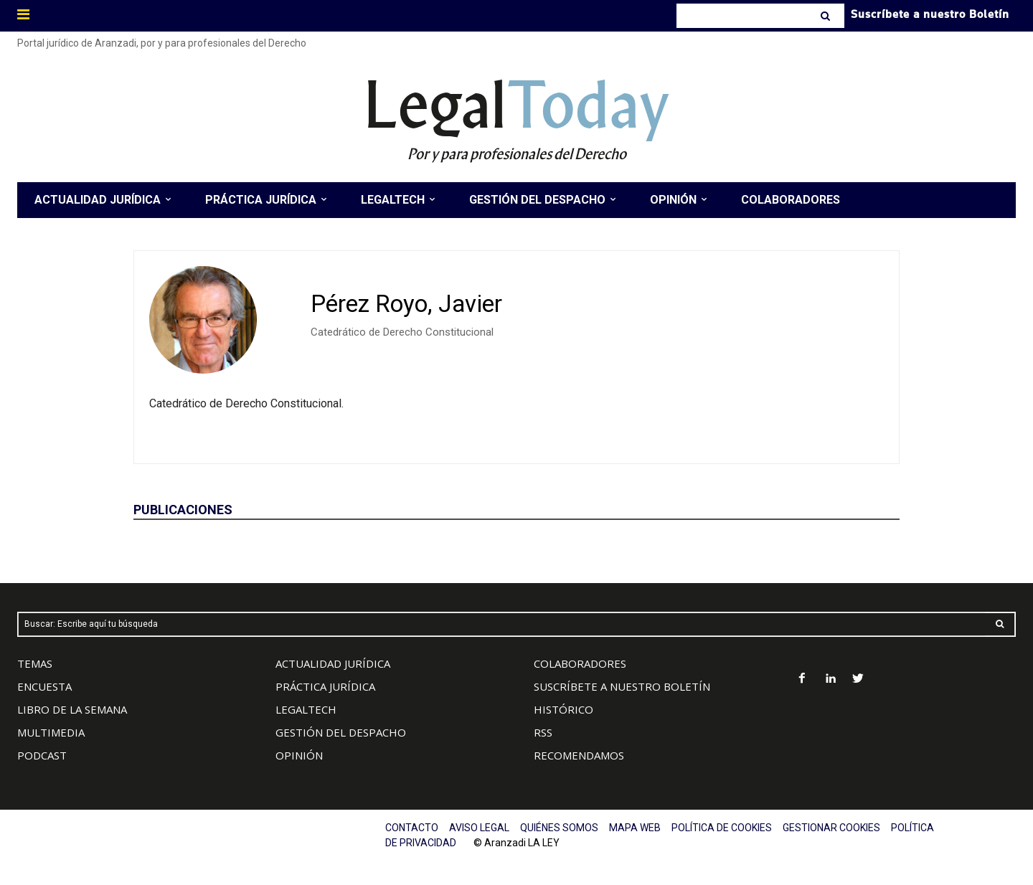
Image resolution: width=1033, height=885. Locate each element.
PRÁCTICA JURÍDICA (325, 686)
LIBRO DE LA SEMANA (72, 709)
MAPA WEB (635, 827)
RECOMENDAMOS (579, 755)
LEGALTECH (305, 709)
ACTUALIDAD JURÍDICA (332, 663)
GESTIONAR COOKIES (831, 827)
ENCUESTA (44, 686)
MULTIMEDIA (51, 732)
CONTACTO (411, 827)
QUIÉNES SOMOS (559, 827)
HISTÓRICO (563, 709)
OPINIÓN (299, 755)
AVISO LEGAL (479, 827)
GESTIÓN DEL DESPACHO (340, 732)
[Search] (827, 15)
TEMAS (34, 663)
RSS (543, 732)
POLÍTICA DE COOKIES (721, 827)
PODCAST (42, 755)
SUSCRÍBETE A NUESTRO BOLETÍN (622, 686)
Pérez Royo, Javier (406, 304)
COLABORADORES (580, 663)
